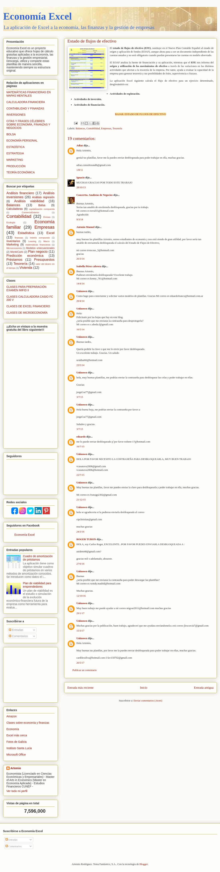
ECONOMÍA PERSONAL (22, 140)
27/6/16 (80, 563)
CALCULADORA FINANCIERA (25, 102)
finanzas (19, 237)
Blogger (143, 864)
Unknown (81, 291)
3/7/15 (79, 396)
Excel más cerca (16, 735)
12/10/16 (81, 595)
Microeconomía (14, 248)
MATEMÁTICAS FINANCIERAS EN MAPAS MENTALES (28, 94)
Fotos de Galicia (16, 741)
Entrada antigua (204, 687)
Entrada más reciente (80, 687)
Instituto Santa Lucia (19, 748)
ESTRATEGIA (15, 153)
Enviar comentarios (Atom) (148, 700)
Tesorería (117, 128)
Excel (50, 233)
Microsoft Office (16, 754)
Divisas (46, 217)
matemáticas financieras (37, 245)
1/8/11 (79, 169)
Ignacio (80, 177)
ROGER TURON (86, 539)
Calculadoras (14, 208)
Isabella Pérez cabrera (88, 266)
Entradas (16, 630)
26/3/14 (80, 258)
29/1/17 (80, 613)
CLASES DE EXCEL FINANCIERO (28, 306)
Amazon (11, 716)
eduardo (81, 436)
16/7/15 (80, 446)
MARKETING (14, 159)
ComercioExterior (30, 212)
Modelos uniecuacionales (40, 248)
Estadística (26, 233)
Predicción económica (24, 256)
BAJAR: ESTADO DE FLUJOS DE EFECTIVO (140, 114)
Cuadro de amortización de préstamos (38, 558)
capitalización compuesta (42, 209)
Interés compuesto (40, 237)
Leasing (32, 241)
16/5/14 (80, 329)
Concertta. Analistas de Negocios (94, 194)
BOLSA (11, 134)
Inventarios (13, 241)
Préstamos (14, 260)
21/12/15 (81, 499)
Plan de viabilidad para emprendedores (37, 585)
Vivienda (25, 268)
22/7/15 (80, 474)
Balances (80, 128)
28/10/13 (81, 187)
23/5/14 (80, 365)
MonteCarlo (16, 252)
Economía (12, 729)
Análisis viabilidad (29, 201)
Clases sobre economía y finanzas (27, 722)
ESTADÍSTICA (15, 147)
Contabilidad (93, 128)
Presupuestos (44, 260)
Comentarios (18, 636)
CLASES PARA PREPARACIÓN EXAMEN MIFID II (26, 288)
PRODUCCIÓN (16, 166)
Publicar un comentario (84, 670)
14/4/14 (80, 283)
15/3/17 (80, 630)
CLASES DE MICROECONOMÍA (26, 312)
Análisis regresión (43, 197)
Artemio (15, 768)
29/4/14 (80, 300)
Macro (46, 241)
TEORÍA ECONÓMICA (20, 172)
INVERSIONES (16, 114)
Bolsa (41, 205)
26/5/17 (80, 662)
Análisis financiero (20, 193)
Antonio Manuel (85, 226)
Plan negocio (38, 252)
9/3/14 (79, 219)
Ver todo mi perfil (16, 791)
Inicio (143, 687)
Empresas (106, 128)
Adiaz (79, 145)
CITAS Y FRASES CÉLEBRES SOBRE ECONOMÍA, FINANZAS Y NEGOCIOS (28, 124)
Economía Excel (37, 16)
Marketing (12, 244)
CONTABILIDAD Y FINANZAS (25, 108)
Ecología (10, 222)
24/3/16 (80, 531)
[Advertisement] (31, 674)
